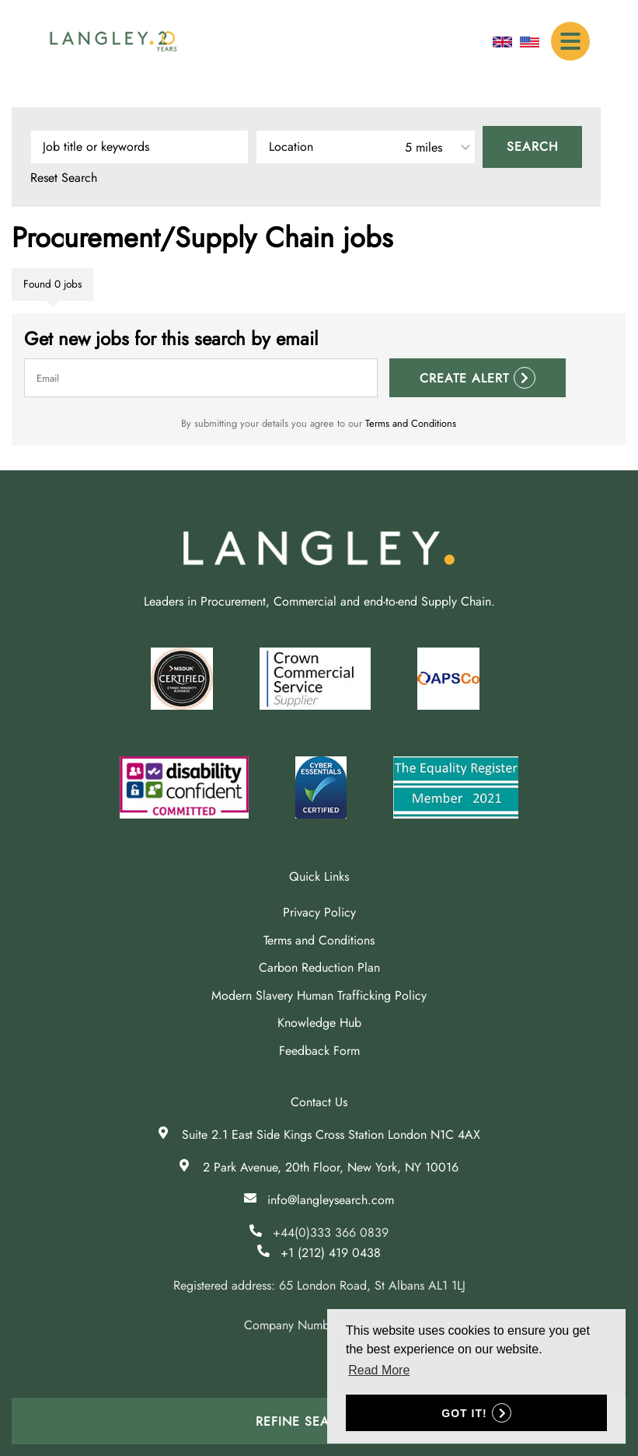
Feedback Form (319, 1051)
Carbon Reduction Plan (319, 967)
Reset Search (63, 178)
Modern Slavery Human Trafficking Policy (319, 995)
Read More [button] (379, 1370)
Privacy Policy (319, 912)
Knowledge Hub (319, 1023)
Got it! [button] (463, 1413)
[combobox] (365, 147)
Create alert (464, 378)
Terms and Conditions (410, 423)
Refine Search (306, 1421)
